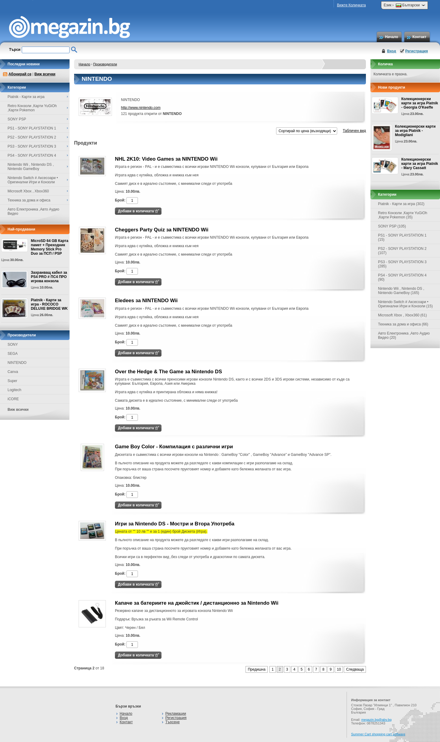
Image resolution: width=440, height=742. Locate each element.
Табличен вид (354, 131)
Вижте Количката (351, 5)
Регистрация (416, 51)
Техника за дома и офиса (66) (403, 324)
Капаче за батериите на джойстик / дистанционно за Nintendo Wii (197, 603)
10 (339, 669)
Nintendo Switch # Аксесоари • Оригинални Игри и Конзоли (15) (405, 304)
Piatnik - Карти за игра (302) (401, 204)
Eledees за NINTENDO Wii (146, 300)
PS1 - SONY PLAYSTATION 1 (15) (402, 237)
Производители (105, 64)
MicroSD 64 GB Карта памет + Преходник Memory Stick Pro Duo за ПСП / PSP (49, 247)
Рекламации (175, 713)
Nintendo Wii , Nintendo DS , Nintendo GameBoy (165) (401, 290)
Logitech (14, 390)
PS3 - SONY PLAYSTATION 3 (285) (402, 264)
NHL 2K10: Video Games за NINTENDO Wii (166, 159)
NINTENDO (17, 363)
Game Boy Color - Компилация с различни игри (174, 446)
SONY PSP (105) (392, 226)
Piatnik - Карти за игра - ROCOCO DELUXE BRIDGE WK (49, 304)
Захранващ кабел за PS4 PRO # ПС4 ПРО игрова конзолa (49, 276)
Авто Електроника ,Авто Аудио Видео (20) (404, 335)
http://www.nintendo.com (141, 108)
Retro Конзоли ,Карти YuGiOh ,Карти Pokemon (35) (402, 215)
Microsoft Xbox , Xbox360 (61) (402, 315)
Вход (391, 51)
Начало (391, 37)
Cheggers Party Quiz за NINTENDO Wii (161, 230)
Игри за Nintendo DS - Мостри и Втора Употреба (174, 524)
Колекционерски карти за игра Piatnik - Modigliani (415, 130)
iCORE (13, 399)
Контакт (419, 37)
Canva (13, 372)
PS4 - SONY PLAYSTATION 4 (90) (402, 277)
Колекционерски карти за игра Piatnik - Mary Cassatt (419, 163)
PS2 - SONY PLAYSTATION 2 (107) (402, 251)
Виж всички (44, 74)
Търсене (172, 722)
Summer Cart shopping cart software (378, 734)
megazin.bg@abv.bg (376, 719)
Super (12, 381)
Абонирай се (19, 74)
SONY (13, 344)
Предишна (256, 669)
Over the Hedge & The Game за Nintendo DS (168, 371)
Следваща (355, 669)
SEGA (13, 353)
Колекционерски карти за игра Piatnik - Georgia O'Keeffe (419, 103)
